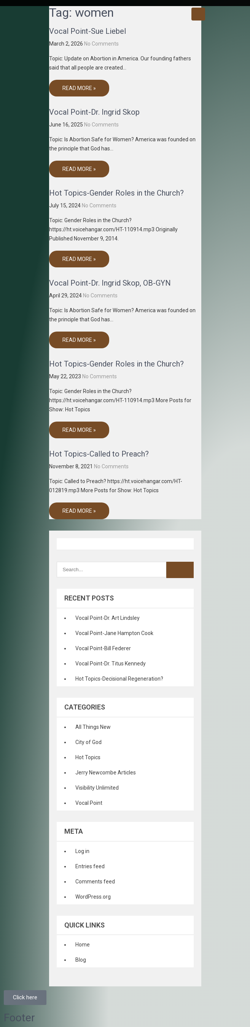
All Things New (93, 727)
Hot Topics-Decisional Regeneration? (119, 679)
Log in (82, 851)
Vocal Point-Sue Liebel (87, 31)
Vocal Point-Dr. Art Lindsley (107, 618)
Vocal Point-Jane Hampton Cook (114, 633)
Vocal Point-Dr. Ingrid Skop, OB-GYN (110, 283)
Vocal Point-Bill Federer (103, 648)
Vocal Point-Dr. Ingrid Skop (94, 112)
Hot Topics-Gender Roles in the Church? (116, 193)
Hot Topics (87, 757)
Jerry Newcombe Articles (105, 772)
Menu (198, 14)
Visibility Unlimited (97, 788)
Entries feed (90, 866)
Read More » (79, 88)
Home (82, 945)
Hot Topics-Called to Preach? (99, 453)
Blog (80, 960)
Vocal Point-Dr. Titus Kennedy (110, 663)
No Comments (101, 44)
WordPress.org (93, 897)
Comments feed (95, 881)
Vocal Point (88, 803)
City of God (88, 742)
